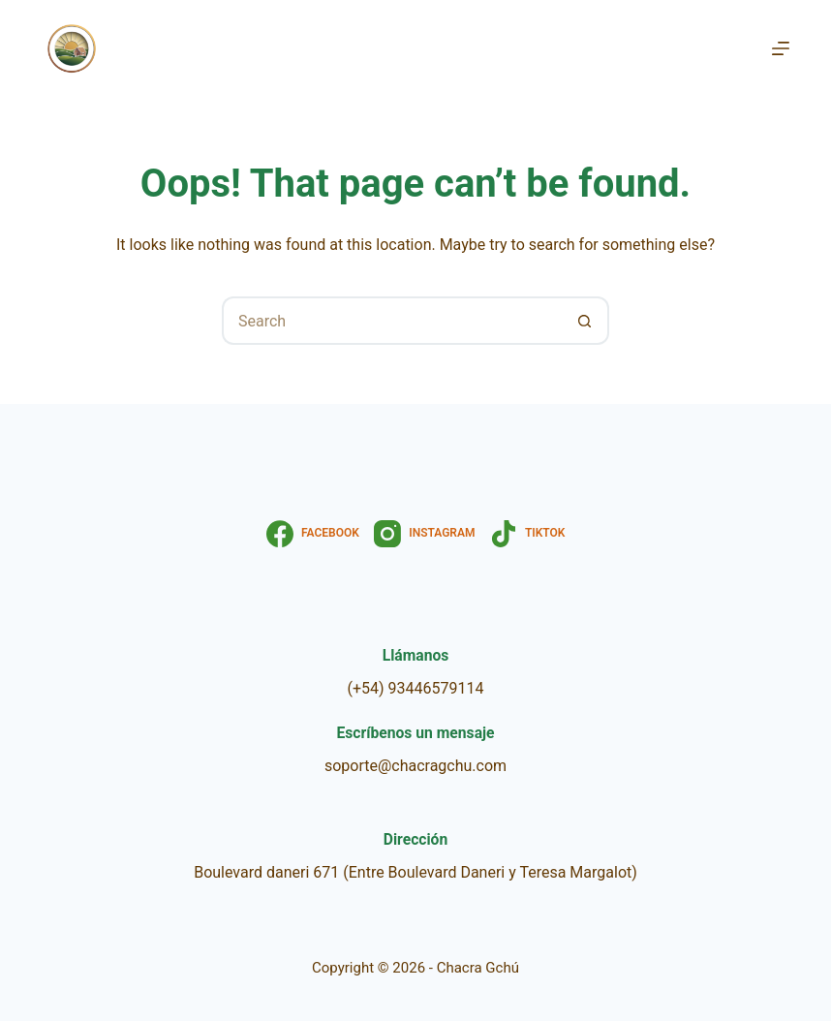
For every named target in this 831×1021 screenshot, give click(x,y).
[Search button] (585, 320)
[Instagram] (425, 533)
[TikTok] (528, 533)
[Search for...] (391, 320)
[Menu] (780, 48)
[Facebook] (312, 533)
